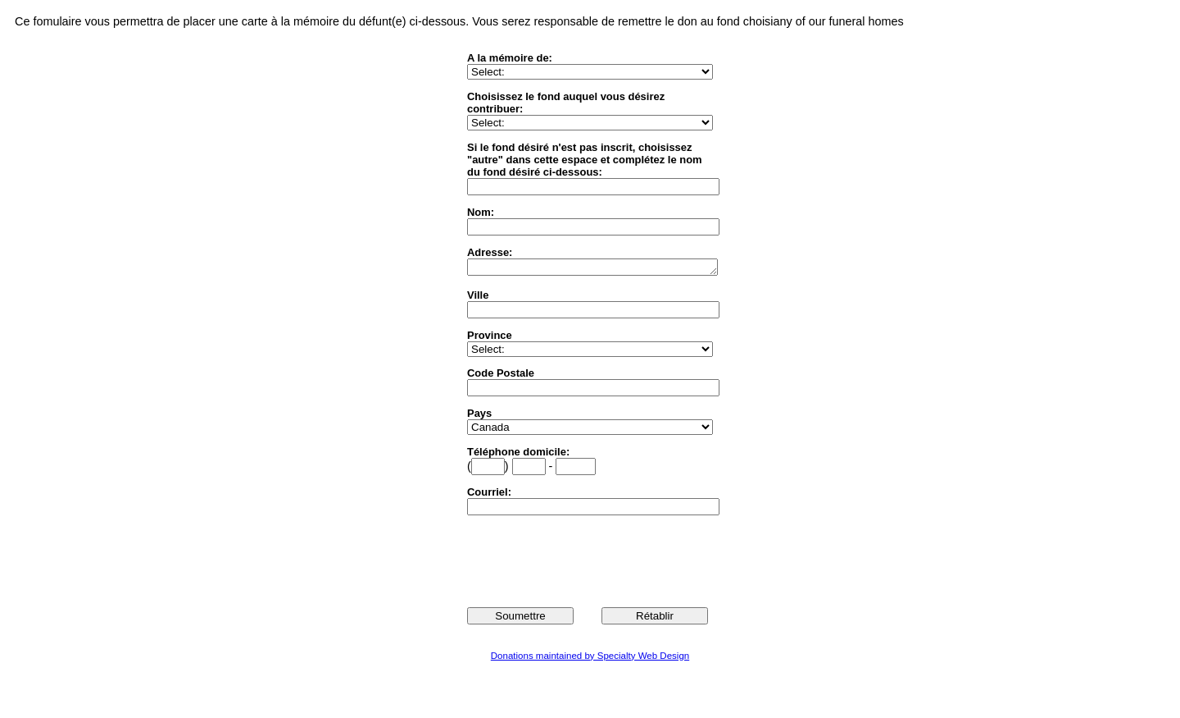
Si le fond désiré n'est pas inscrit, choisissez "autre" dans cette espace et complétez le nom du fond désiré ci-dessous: (584, 159)
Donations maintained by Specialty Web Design (590, 658)
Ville (477, 297)
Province (489, 338)
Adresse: (489, 252)
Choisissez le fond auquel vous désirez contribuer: (566, 102)
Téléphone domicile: (518, 454)
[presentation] (591, 562)
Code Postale (500, 375)
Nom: (480, 212)
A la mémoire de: (509, 58)
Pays (479, 415)
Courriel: (489, 494)
